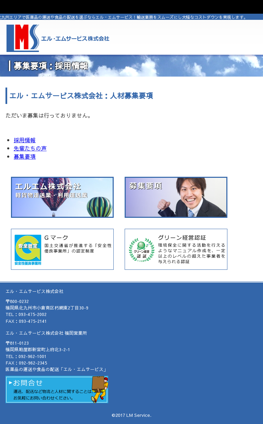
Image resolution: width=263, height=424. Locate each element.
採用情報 (25, 140)
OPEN (131, 7)
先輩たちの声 (30, 148)
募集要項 (25, 156)
